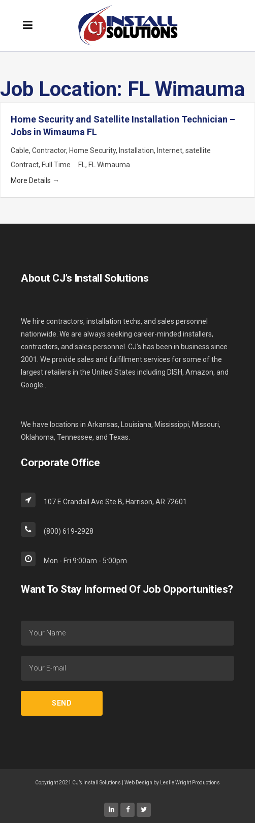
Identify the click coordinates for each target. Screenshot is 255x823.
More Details (35, 180)
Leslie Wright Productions (190, 782)
